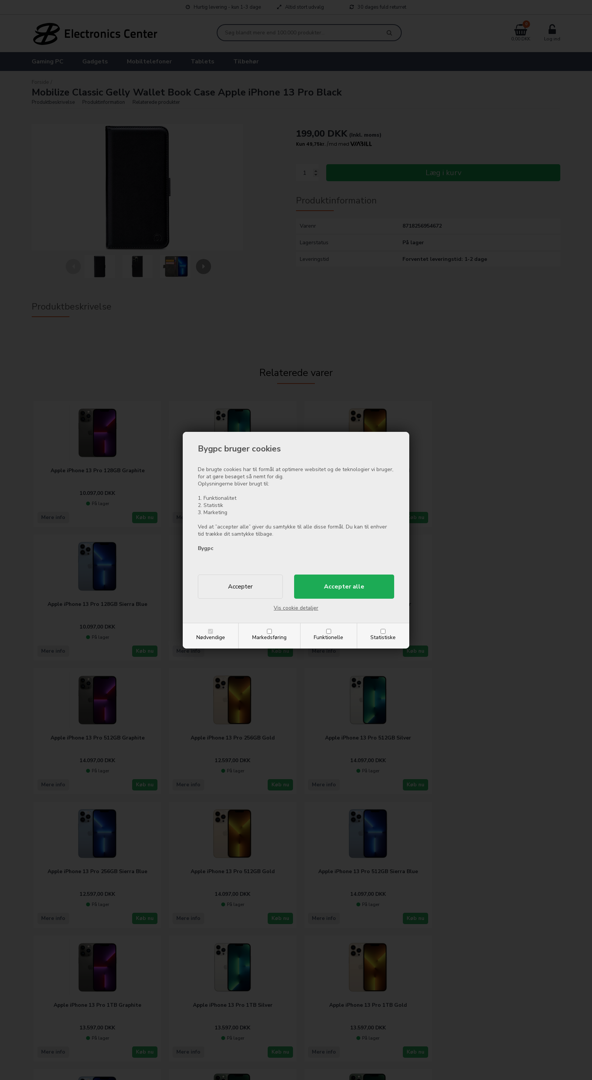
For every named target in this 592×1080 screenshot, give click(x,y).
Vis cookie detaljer (296, 608)
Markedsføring (269, 637)
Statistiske (383, 637)
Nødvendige (210, 637)
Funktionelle (328, 637)
